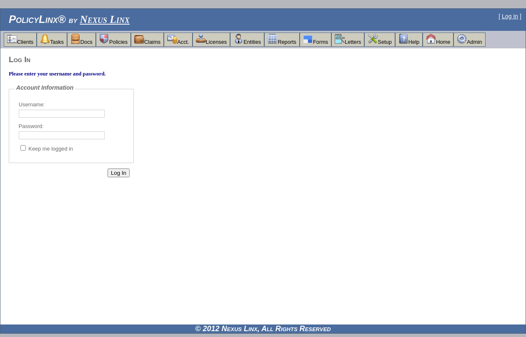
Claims (147, 39)
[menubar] (245, 40)
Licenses (211, 39)
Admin (469, 39)
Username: (32, 104)
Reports (282, 39)
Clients (20, 39)
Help (408, 39)
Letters (348, 39)
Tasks (52, 39)
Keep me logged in (50, 149)
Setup (379, 39)
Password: (31, 126)
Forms (315, 39)
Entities (247, 39)
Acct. (178, 39)
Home (438, 39)
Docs (81, 39)
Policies (113, 39)
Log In (510, 16)
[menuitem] (20, 40)
